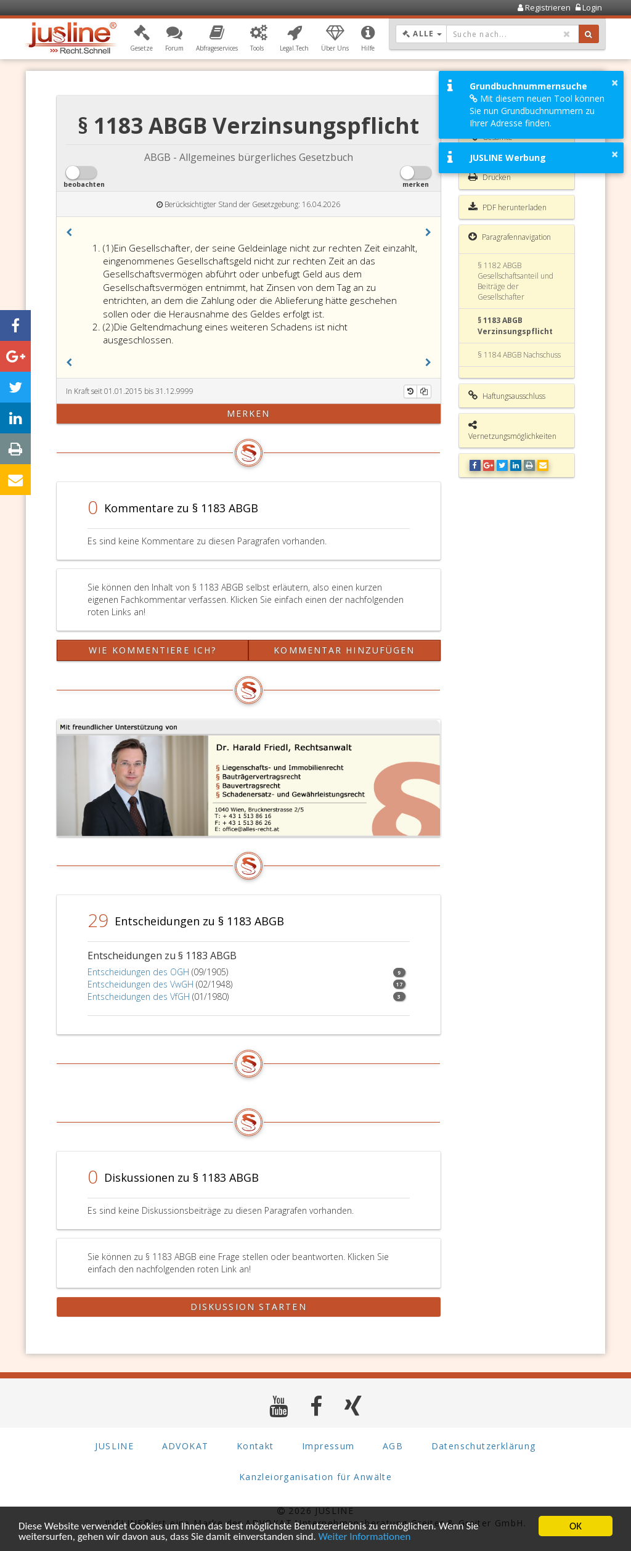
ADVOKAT (185, 1446)
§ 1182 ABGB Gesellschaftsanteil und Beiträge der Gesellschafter (515, 281)
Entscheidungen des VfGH (139, 996)
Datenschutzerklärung (483, 1446)
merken (249, 413)
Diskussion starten (248, 1306)
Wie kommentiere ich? (152, 650)
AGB (393, 1446)
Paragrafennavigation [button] (509, 236)
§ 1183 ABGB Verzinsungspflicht (515, 325)
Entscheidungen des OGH (138, 972)
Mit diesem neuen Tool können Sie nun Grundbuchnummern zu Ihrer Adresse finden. (537, 110)
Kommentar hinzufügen (344, 650)
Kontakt (255, 1446)
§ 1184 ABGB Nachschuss (519, 355)
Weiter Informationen (365, 1536)
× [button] (614, 82)
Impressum (328, 1446)
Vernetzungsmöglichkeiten (512, 430)
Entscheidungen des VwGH (140, 984)
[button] (141, 38)
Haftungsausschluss (506, 395)
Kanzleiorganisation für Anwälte (315, 1477)
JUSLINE (114, 1446)
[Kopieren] (424, 391)
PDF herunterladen (507, 207)
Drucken (489, 176)
